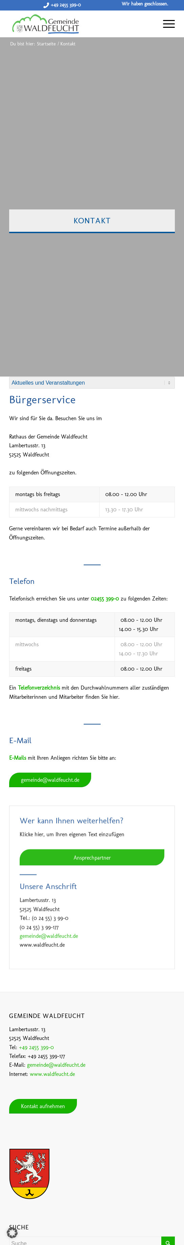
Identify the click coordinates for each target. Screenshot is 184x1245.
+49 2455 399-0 (66, 5)
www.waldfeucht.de (52, 1074)
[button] (12, 1233)
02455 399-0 (105, 598)
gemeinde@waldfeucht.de (56, 1065)
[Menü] (165, 23)
